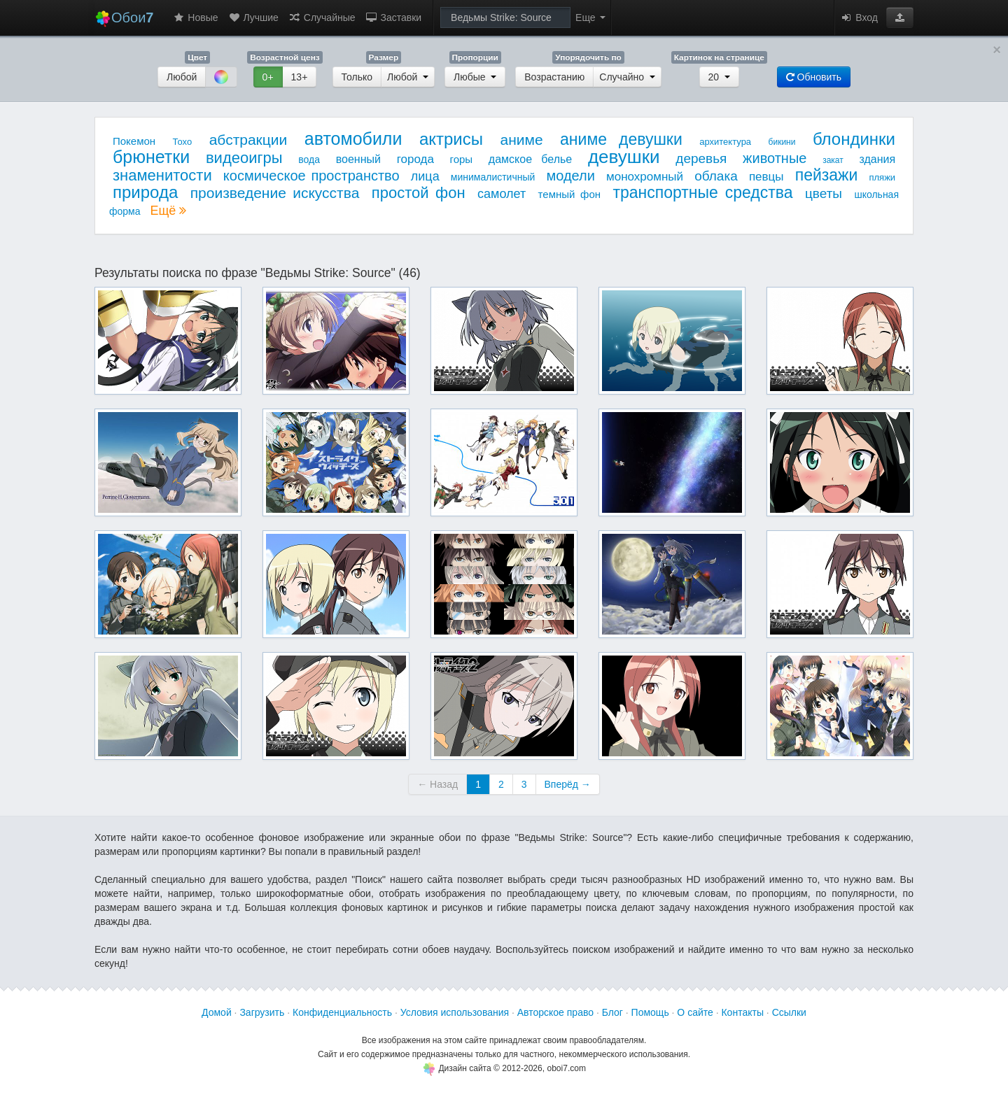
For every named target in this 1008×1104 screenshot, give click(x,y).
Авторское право (555, 1012)
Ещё (168, 211)
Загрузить (261, 1012)
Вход (859, 17)
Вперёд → (568, 784)
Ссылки (789, 1012)
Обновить (813, 77)
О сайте (695, 1012)
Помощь (650, 1012)
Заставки (393, 17)
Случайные (322, 17)
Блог (612, 1012)
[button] (899, 17)
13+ (299, 77)
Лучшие (253, 17)
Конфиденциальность (342, 1012)
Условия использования (454, 1012)
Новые (195, 17)
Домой (217, 1012)
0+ (268, 77)
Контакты (742, 1012)
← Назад (437, 784)
